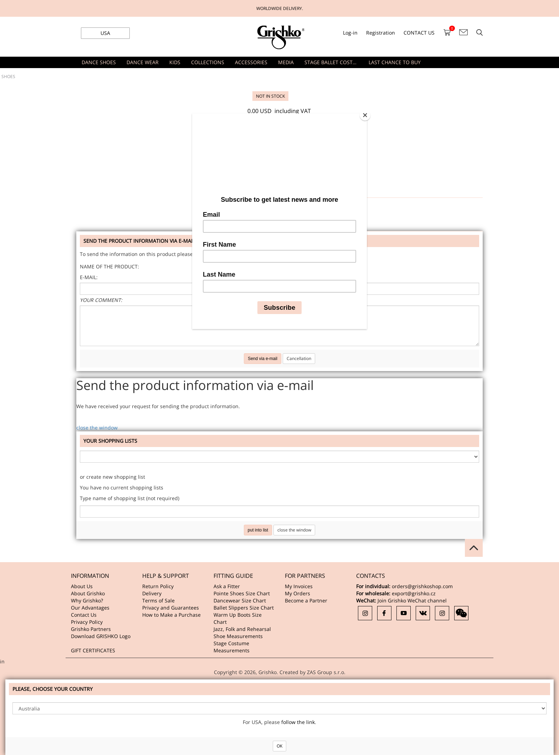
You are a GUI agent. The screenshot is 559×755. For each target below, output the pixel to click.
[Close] (365, 115)
